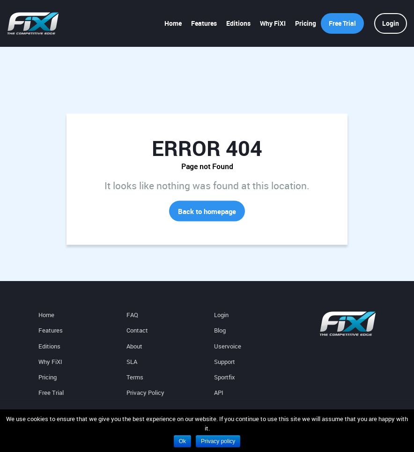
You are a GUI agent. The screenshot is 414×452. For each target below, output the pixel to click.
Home (173, 23)
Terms (134, 377)
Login (390, 23)
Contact (137, 330)
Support (224, 361)
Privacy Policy (145, 392)
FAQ (132, 315)
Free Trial (342, 23)
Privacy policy (218, 441)
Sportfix (224, 377)
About (134, 346)
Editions (238, 23)
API (218, 392)
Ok (182, 441)
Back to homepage (207, 211)
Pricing (305, 23)
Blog (220, 330)
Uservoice (227, 346)
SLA (131, 361)
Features (204, 23)
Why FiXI (273, 23)
